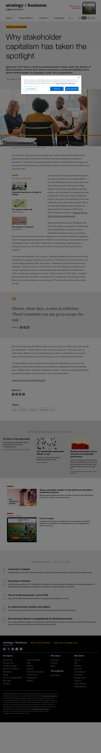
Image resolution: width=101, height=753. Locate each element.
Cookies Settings (30, 89)
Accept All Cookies (71, 89)
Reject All (57, 89)
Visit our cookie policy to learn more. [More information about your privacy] (65, 83)
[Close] (79, 77)
